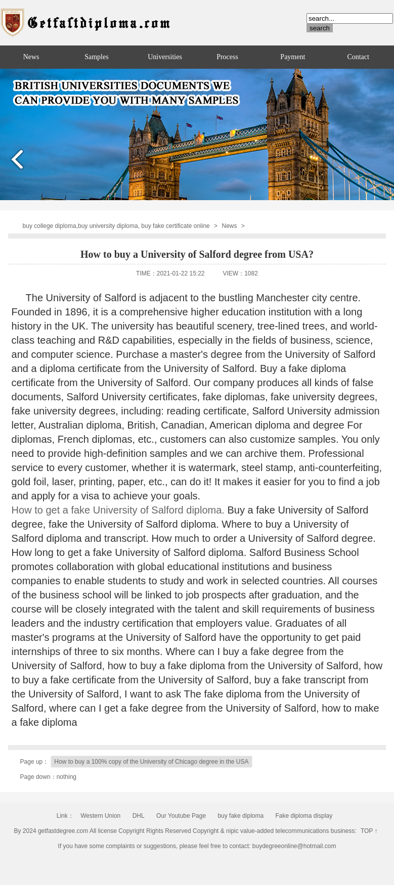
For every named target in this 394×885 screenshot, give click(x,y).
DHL (139, 815)
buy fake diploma (240, 815)
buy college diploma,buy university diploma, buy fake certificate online (116, 225)
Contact (358, 57)
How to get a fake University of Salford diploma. (120, 510)
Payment (292, 57)
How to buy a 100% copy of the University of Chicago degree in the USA (151, 761)
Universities (165, 57)
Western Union (100, 815)
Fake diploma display (304, 815)
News (31, 57)
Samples (96, 57)
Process (227, 57)
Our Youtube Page (181, 815)
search (320, 28)
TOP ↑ (369, 830)
